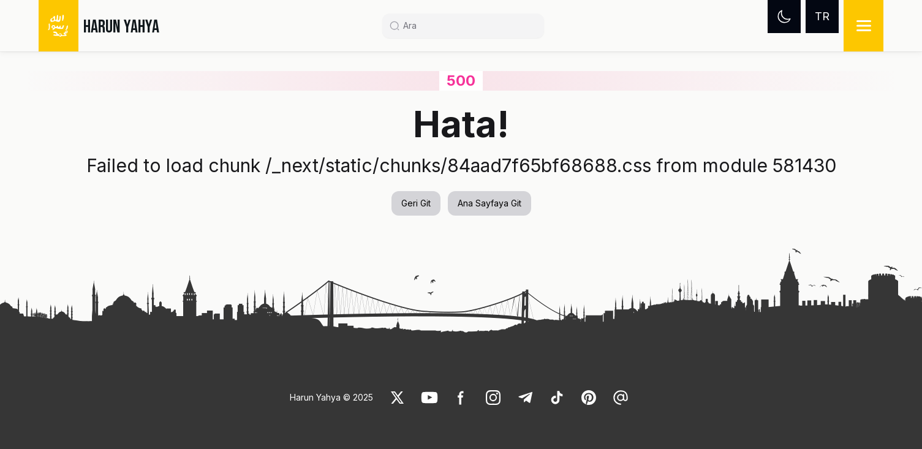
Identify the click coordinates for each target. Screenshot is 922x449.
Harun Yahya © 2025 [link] (331, 397)
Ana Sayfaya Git (489, 203)
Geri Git (416, 203)
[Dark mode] (784, 16)
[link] (397, 397)
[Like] (397, 397)
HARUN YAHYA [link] (121, 27)
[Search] (468, 26)
